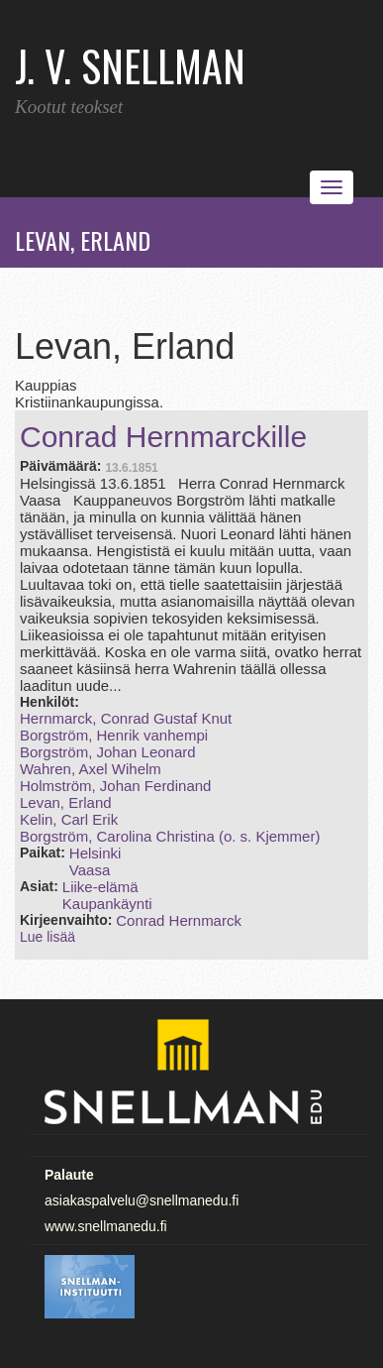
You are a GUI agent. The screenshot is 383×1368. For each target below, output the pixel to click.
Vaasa (89, 869)
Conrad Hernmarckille (163, 436)
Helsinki (95, 853)
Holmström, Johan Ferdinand (115, 785)
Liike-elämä (100, 886)
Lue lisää (47, 937)
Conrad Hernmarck (178, 920)
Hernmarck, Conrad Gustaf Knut (126, 718)
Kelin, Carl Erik (69, 819)
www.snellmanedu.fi (106, 1226)
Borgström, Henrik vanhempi (114, 735)
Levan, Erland (66, 802)
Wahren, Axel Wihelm (90, 768)
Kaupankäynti (107, 903)
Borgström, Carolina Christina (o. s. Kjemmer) (170, 836)
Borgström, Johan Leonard (108, 751)
